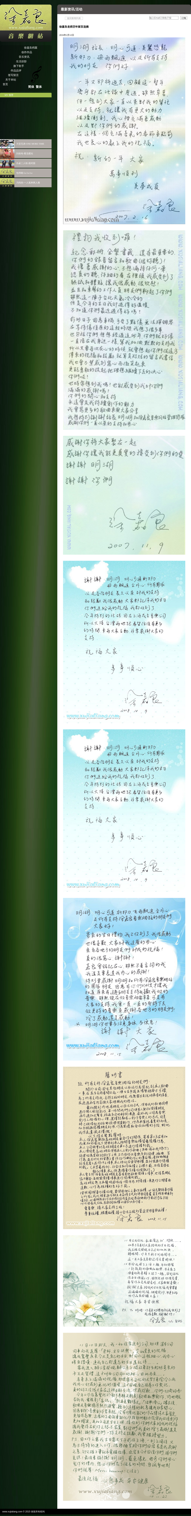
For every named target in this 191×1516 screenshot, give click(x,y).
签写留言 (13, 75)
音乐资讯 (24, 56)
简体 (31, 86)
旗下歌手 (18, 66)
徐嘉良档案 (30, 47)
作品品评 (16, 70)
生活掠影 (21, 61)
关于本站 (10, 79)
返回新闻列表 (74, 18)
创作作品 (26, 52)
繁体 (39, 86)
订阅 (183, 18)
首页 (5, 84)
